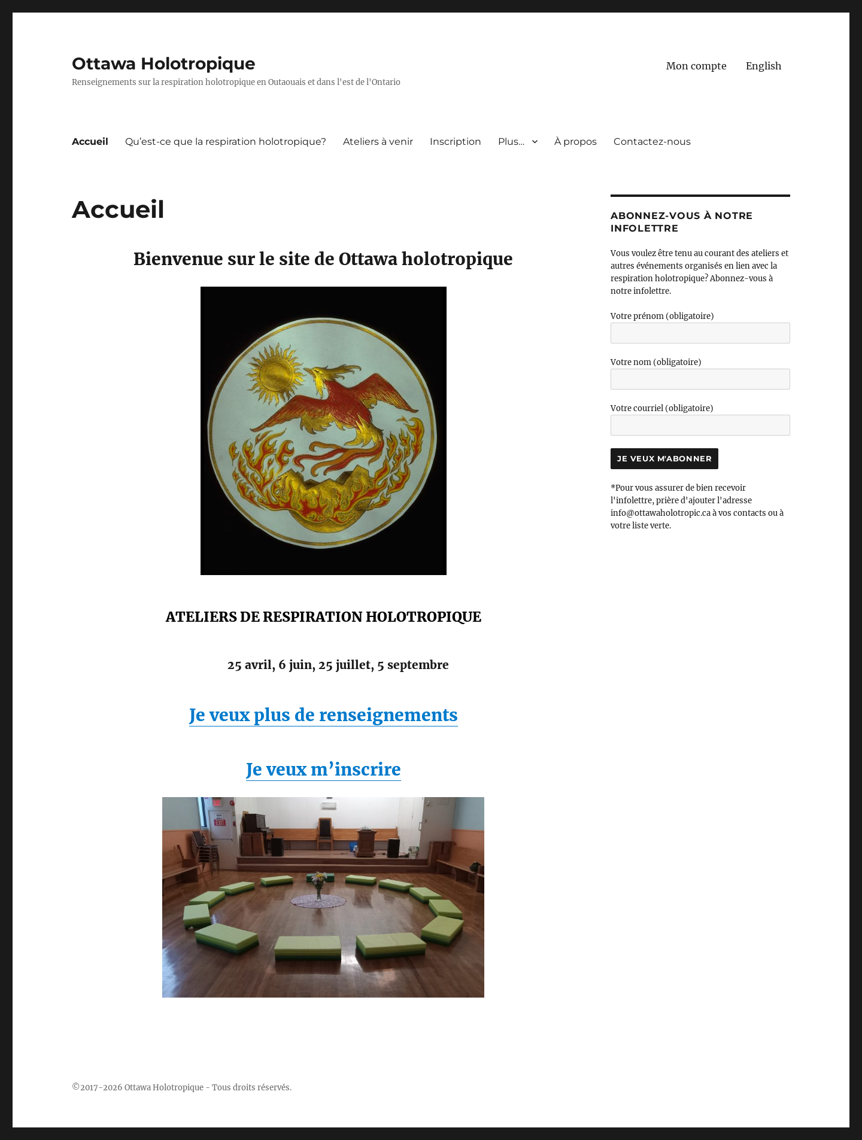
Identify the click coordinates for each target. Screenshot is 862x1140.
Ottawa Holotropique (164, 63)
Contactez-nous (652, 141)
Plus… (511, 141)
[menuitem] (763, 65)
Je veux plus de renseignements (323, 715)
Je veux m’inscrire (323, 769)
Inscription (455, 141)
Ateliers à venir (378, 141)
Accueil (90, 141)
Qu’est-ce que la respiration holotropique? (225, 141)
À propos (575, 141)
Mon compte (696, 66)
